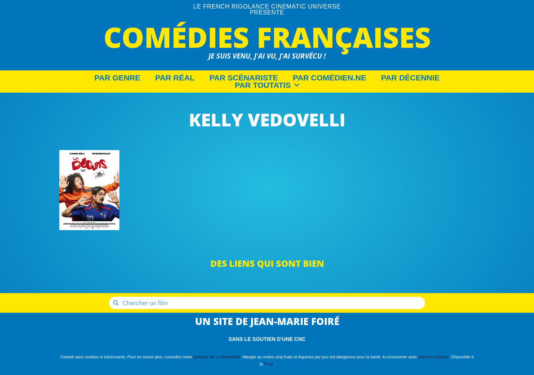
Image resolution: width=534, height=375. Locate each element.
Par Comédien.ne (329, 78)
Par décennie (410, 78)
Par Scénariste (244, 78)
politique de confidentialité (216, 357)
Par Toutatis (267, 85)
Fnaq (268, 364)
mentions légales (433, 357)
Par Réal (174, 78)
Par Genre (118, 78)
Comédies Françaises (267, 37)
